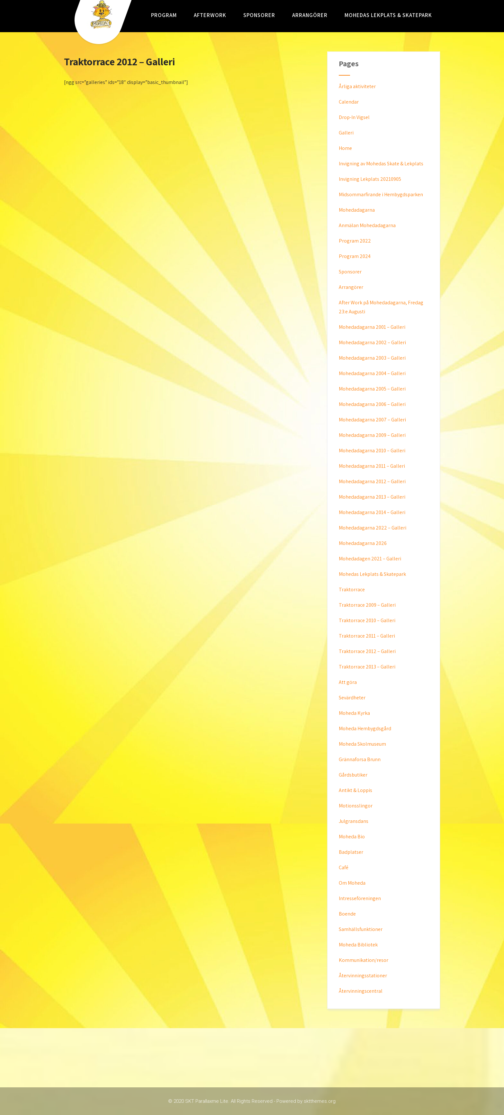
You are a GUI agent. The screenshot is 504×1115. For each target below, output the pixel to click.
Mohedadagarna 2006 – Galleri (372, 404)
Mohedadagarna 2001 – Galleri (372, 327)
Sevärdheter (352, 697)
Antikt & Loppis (355, 790)
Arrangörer (310, 15)
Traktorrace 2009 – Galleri (367, 605)
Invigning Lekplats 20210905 (370, 179)
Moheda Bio (352, 836)
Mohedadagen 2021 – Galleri (370, 558)
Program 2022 (355, 240)
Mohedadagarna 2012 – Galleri (372, 481)
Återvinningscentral (360, 991)
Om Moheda (352, 883)
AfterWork (210, 15)
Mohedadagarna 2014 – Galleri (372, 512)
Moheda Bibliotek (358, 944)
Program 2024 (355, 256)
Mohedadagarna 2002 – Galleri (372, 342)
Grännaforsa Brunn (360, 759)
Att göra (348, 682)
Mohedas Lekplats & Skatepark (388, 15)
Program (164, 15)
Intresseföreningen (360, 898)
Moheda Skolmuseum (362, 744)
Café (343, 867)
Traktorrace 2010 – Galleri (367, 620)
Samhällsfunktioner (360, 929)
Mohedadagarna (357, 210)
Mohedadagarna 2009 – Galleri (372, 435)
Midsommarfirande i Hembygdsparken (381, 194)
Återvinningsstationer (363, 975)
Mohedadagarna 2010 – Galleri (372, 450)
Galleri (346, 132)
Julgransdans (353, 821)
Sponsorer (259, 15)
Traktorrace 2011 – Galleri (367, 635)
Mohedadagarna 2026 (363, 543)
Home (345, 148)
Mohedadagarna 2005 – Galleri (372, 388)
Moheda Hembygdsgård (365, 728)
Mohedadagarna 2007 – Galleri (372, 419)
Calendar (349, 101)
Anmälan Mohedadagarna (367, 225)
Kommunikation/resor (363, 960)
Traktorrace (352, 589)
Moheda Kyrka (354, 713)
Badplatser (351, 852)
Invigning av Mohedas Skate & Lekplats (381, 163)
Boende (347, 913)
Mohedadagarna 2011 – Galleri (372, 466)
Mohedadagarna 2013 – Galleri (372, 496)
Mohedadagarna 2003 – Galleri (372, 358)
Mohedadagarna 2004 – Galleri (372, 373)
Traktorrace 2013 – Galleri (367, 666)
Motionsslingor (356, 805)
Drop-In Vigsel (354, 117)
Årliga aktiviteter (357, 86)
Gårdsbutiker (353, 774)
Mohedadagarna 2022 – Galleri (372, 527)
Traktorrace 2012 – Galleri (367, 651)
